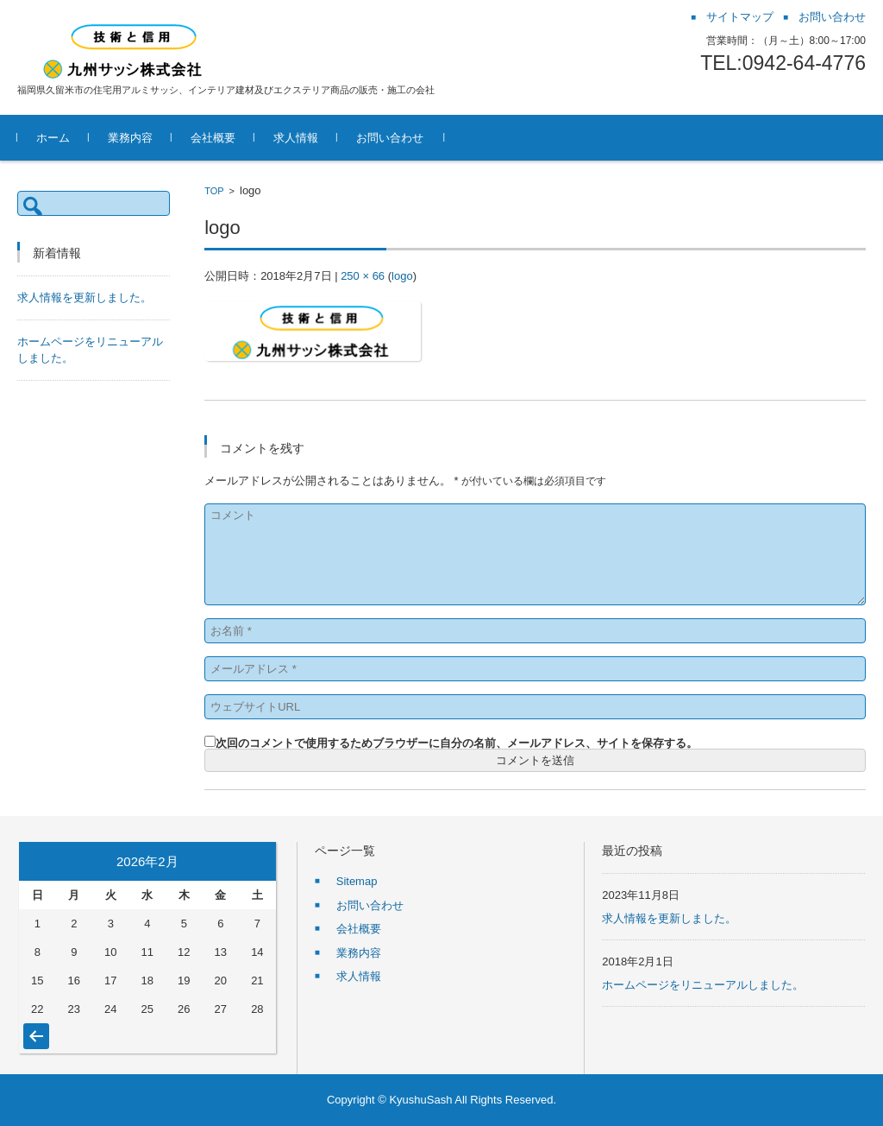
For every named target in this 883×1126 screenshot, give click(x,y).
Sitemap (357, 881)
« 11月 (35, 1027)
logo (402, 275)
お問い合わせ (389, 137)
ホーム (53, 137)
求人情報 (295, 137)
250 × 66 (363, 275)
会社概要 (213, 137)
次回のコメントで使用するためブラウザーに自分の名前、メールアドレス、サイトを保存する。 (457, 743)
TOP (213, 191)
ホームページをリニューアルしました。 (703, 984)
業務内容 (130, 137)
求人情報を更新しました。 (84, 297)
